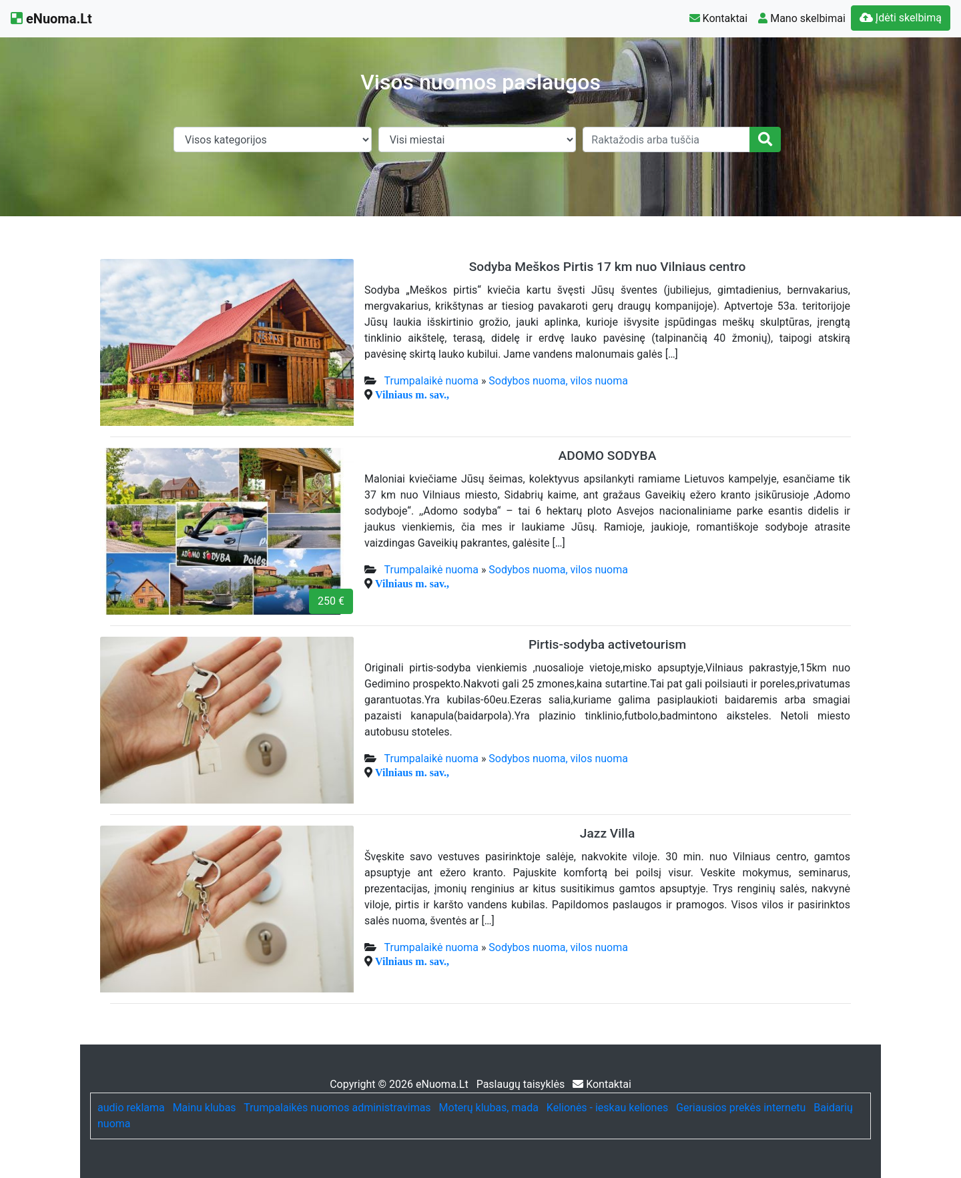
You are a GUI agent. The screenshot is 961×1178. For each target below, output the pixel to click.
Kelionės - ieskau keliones (607, 1107)
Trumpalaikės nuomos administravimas (337, 1107)
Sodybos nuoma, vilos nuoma (558, 380)
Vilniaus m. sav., (412, 394)
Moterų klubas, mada (489, 1107)
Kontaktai (718, 18)
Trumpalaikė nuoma (431, 380)
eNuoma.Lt (51, 19)
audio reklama (131, 1107)
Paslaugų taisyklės (522, 1084)
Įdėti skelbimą (901, 17)
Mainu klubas (204, 1107)
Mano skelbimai (802, 18)
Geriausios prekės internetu (741, 1107)
